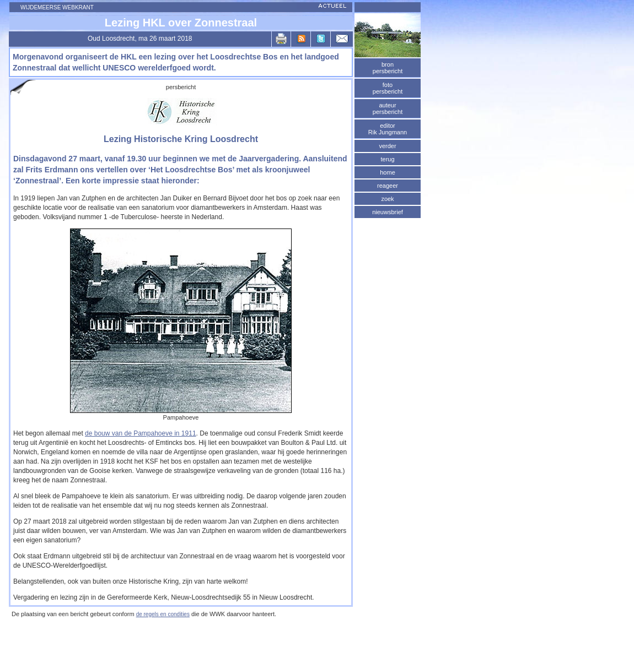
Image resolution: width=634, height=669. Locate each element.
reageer (387, 185)
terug (387, 159)
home (387, 172)
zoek (387, 198)
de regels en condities (163, 614)
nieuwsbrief (387, 212)
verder (387, 146)
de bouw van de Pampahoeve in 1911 (140, 433)
